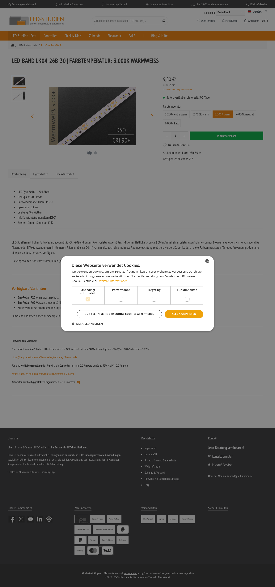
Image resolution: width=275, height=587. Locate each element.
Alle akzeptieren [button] (138, 309)
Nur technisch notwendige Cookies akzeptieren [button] (138, 319)
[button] (87, 329)
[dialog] (137, 293)
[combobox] (207, 255)
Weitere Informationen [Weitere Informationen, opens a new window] (114, 275)
